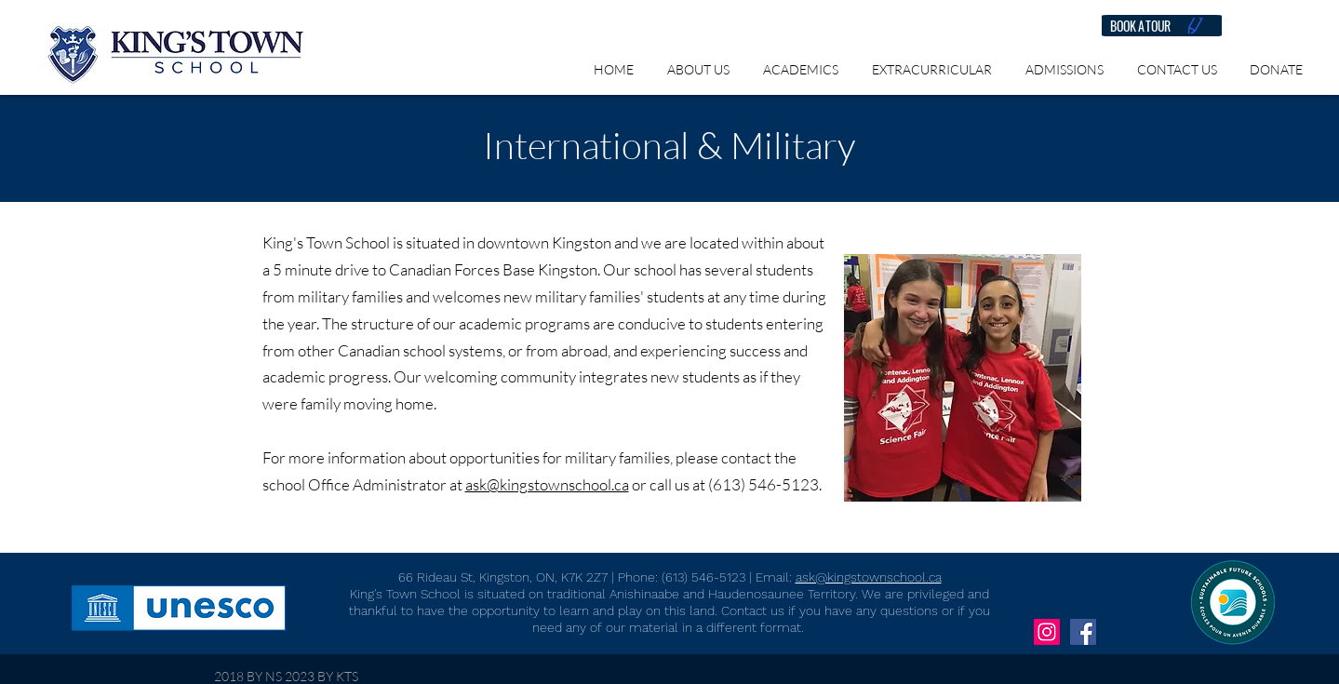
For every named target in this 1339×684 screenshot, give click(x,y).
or (639, 484)
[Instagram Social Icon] (1047, 632)
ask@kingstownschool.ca (547, 484)
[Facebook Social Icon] (1083, 632)
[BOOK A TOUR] (1162, 25)
